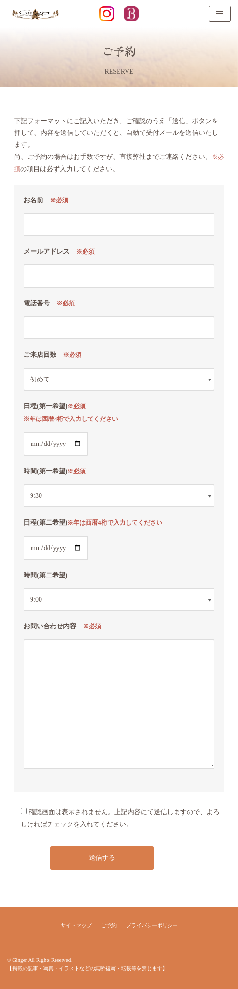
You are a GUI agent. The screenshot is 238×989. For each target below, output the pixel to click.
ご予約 (109, 925)
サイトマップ (76, 925)
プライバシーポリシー (152, 925)
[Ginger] (35, 14)
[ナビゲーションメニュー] (220, 14)
